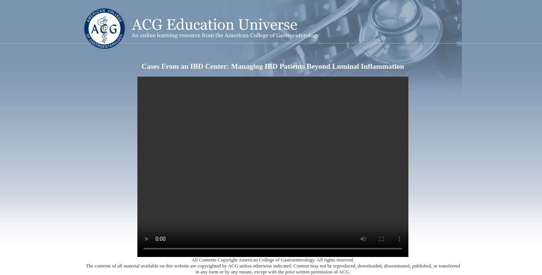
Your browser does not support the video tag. (272, 167)
